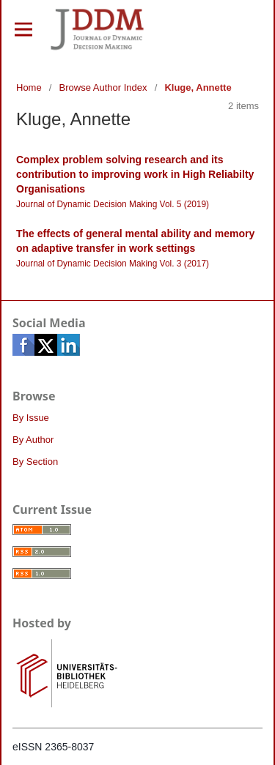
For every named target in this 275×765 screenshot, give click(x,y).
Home (29, 87)
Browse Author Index (103, 87)
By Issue (30, 417)
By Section (35, 461)
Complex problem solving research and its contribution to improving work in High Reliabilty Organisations (135, 174)
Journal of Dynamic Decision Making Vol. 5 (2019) (112, 204)
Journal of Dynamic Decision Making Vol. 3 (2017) (112, 263)
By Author (33, 439)
